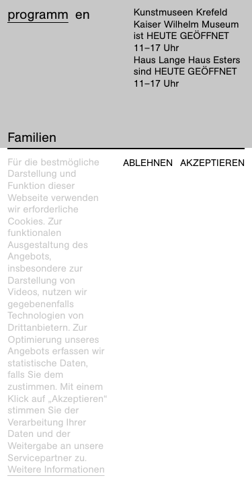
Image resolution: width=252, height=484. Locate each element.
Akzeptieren (212, 163)
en (82, 15)
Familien (31, 138)
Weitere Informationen (56, 470)
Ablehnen (148, 163)
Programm (38, 15)
